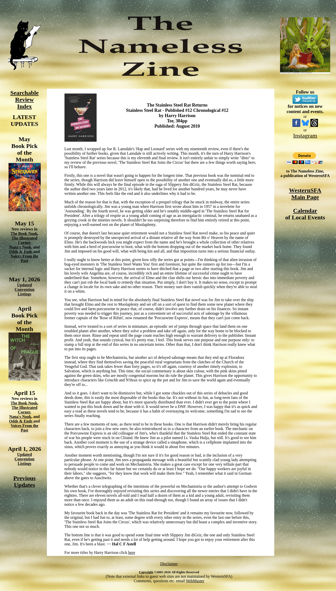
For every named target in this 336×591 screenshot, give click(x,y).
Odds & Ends (21, 251)
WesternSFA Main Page (305, 193)
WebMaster (195, 581)
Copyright (146, 572)
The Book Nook (24, 233)
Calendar (305, 210)
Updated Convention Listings (24, 289)
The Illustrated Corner (24, 240)
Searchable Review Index (24, 100)
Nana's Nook (20, 247)
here (131, 552)
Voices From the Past (24, 258)
